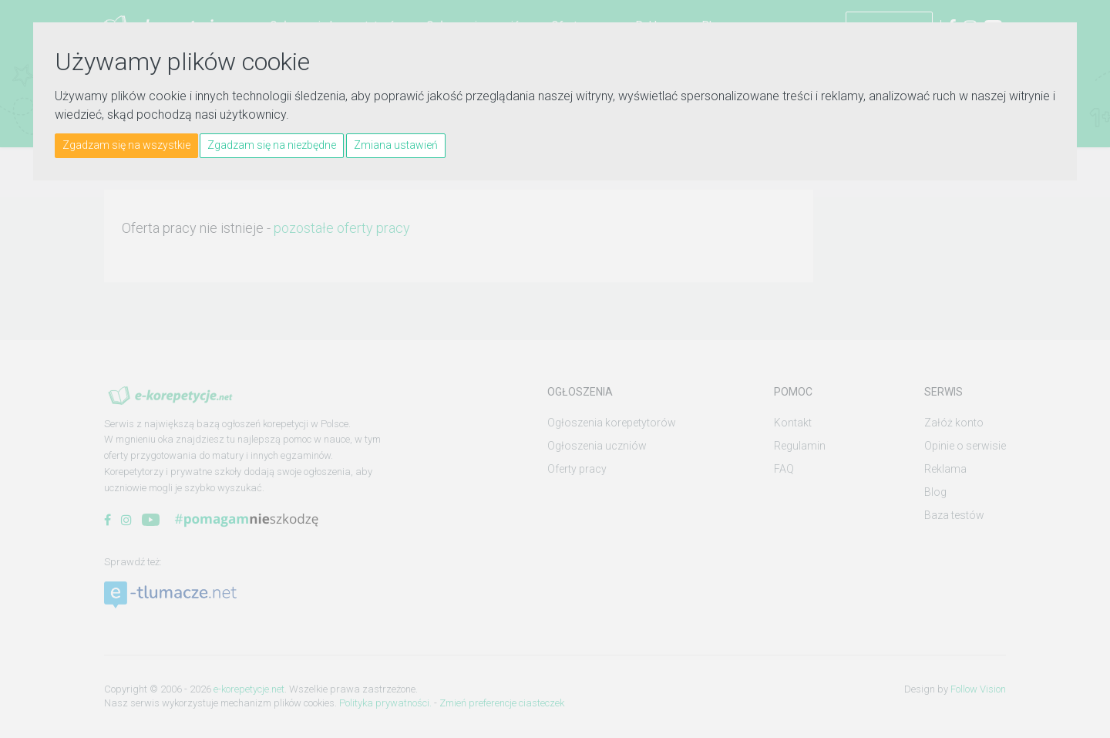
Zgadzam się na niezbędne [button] (271, 145)
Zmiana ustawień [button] (396, 145)
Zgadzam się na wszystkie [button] (126, 145)
